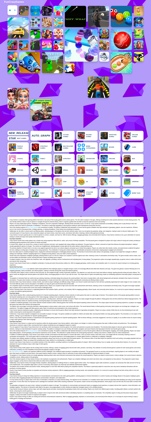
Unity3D (39, 170)
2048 (60, 181)
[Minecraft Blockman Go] (138, 22)
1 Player (39, 181)
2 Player (62, 193)
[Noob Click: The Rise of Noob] (47, 11)
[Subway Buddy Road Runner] (98, 87)
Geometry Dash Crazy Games (18, 268)
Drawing (85, 170)
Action (108, 193)
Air (106, 181)
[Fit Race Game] (58, 45)
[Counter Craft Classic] (52, 62)
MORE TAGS (131, 193)
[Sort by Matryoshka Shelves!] (138, 45)
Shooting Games (109, 135)
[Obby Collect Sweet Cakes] (47, 45)
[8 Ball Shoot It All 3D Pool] (35, 34)
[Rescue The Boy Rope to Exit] (138, 11)
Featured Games (42, 136)
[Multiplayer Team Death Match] (98, 16)
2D (83, 181)
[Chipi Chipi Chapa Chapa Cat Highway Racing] (41, 110)
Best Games (17, 138)
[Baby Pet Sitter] (58, 34)
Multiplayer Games (64, 147)
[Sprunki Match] (35, 22)
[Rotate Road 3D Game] (58, 11)
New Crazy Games (32, 227)
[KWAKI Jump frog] (138, 34)
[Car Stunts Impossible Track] (18, 28)
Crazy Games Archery (17, 351)
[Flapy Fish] (35, 11)
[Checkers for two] (47, 22)
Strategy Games (40, 147)
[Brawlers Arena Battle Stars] (47, 34)
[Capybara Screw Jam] (121, 62)
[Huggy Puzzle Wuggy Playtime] (138, 57)
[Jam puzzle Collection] (12, 68)
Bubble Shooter (16, 193)
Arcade (108, 158)
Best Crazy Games (32, 331)
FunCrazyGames (14, 1)
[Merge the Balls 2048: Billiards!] (12, 57)
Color (130, 170)
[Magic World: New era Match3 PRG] (104, 34)
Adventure (86, 158)
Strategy (63, 158)
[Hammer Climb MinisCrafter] (24, 11)
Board (107, 147)
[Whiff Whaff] (75, 16)
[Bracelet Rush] (81, 45)
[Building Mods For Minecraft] (104, 45)
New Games (19, 133)
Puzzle (16, 181)
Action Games (62, 135)
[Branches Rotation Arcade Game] (24, 45)
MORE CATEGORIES (86, 147)
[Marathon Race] (35, 45)
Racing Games (85, 135)
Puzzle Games (16, 147)
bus (129, 158)
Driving (16, 170)
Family (38, 158)
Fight (38, 193)
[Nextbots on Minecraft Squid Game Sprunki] (12, 45)
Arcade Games (130, 135)
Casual (16, 158)
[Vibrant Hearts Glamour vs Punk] (18, 98)
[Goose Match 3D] (58, 22)
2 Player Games (85, 193)
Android (131, 181)
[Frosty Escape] (104, 57)
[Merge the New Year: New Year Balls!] (121, 39)
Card (129, 147)
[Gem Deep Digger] (29, 62)
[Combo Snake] (121, 16)
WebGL (61, 170)
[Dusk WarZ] (70, 68)
